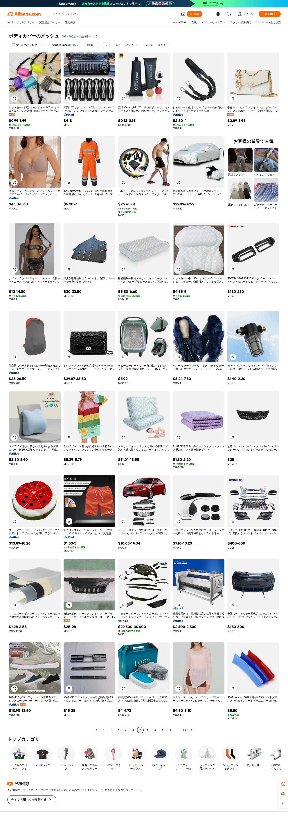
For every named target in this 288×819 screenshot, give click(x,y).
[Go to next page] (191, 730)
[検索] (194, 14)
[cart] (230, 14)
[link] (283, 784)
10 (170, 730)
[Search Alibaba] (115, 14)
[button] (183, 14)
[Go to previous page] (96, 730)
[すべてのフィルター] (26, 45)
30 (184, 730)
